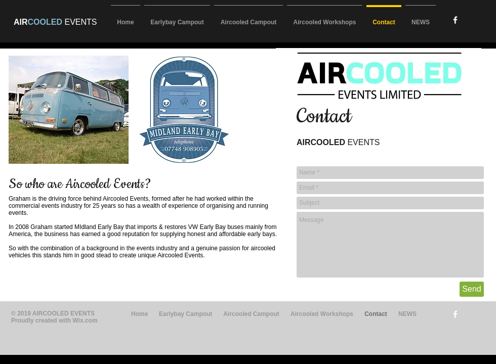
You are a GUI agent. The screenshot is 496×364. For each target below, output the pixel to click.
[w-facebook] (455, 20)
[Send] (472, 289)
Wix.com (84, 320)
